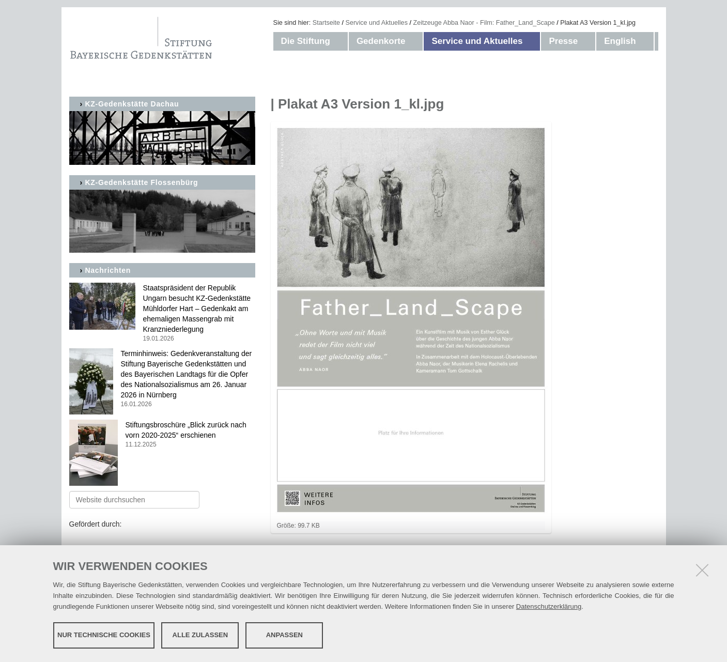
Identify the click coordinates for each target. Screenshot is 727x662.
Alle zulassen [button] (200, 635)
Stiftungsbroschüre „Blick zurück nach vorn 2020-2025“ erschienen (162, 435)
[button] (340, 41)
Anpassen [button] (284, 635)
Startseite (326, 22)
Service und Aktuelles (377, 22)
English (620, 41)
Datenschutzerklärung (548, 606)
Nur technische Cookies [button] (103, 635)
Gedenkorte (381, 41)
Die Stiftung (305, 41)
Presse (563, 41)
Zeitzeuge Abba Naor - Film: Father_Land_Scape (483, 22)
